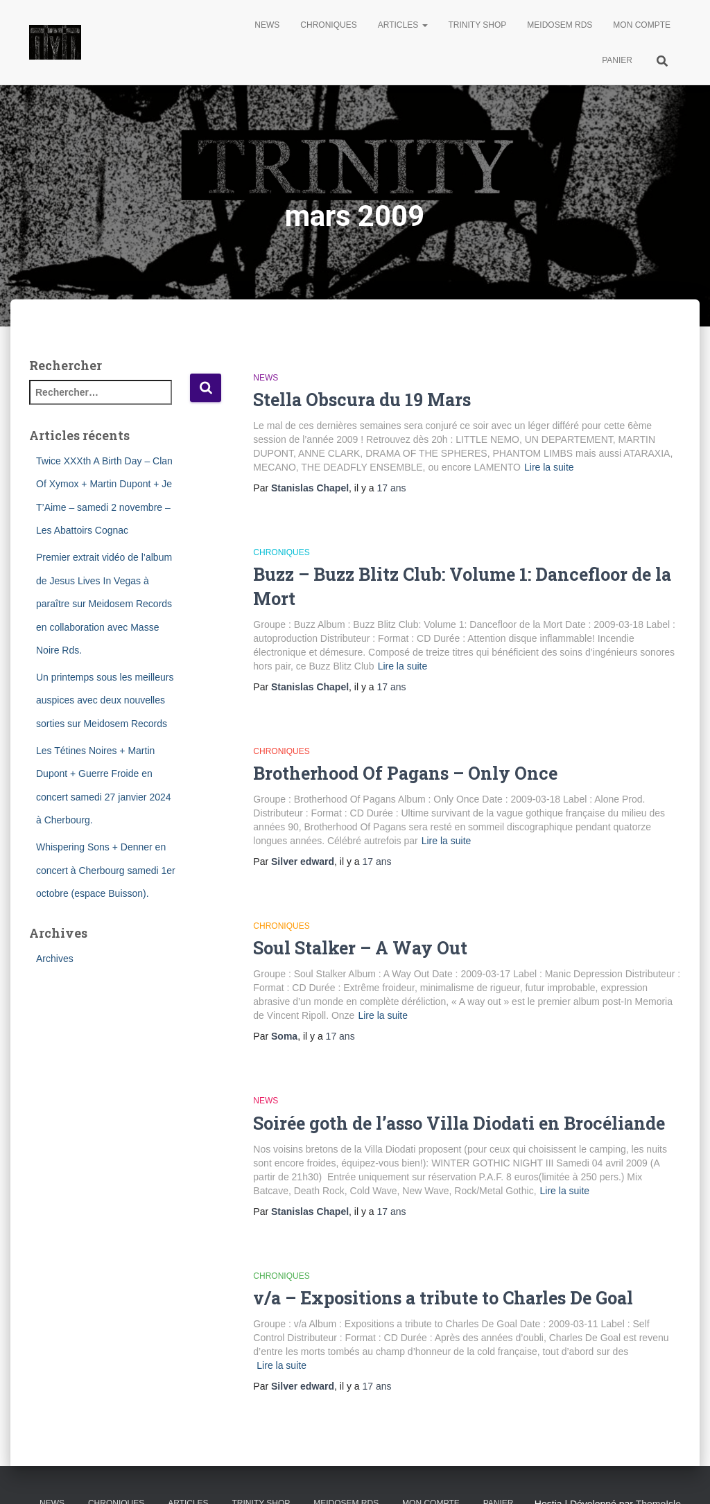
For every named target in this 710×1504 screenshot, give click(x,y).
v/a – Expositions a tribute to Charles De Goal (443, 1297)
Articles (403, 25)
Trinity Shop (478, 25)
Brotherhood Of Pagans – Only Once (405, 773)
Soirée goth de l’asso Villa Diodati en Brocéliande (459, 1123)
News (266, 25)
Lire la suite (549, 467)
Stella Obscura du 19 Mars (362, 399)
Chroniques (328, 25)
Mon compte (641, 25)
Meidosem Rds (559, 25)
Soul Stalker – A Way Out (360, 947)
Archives (54, 958)
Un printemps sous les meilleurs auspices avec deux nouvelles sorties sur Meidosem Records (104, 700)
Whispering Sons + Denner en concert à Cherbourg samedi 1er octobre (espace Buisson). (105, 870)
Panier (617, 60)
